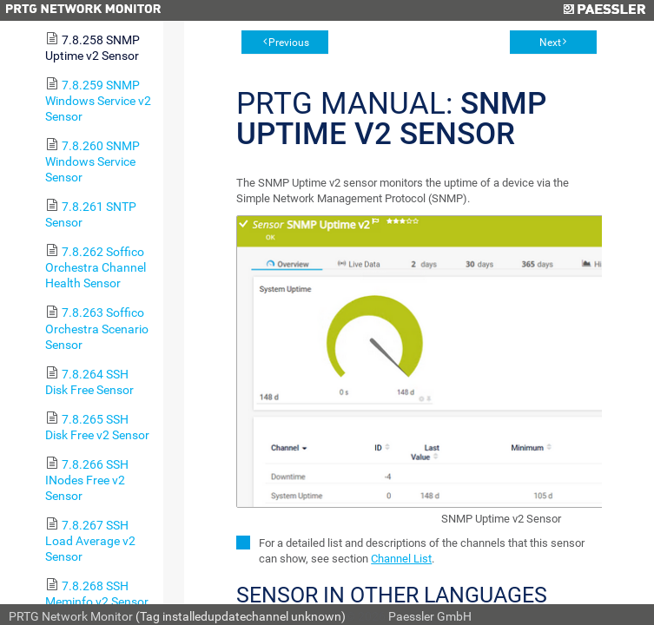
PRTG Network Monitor (71, 616)
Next (550, 42)
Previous (288, 42)
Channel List (401, 558)
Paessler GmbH (430, 616)
